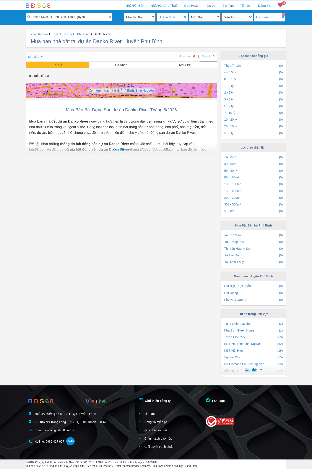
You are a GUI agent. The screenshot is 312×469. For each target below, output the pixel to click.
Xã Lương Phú (253, 242)
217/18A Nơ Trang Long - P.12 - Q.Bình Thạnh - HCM (67, 422)
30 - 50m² (253, 164)
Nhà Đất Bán (134, 17)
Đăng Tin (264, 5)
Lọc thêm (262, 17)
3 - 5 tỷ (253, 99)
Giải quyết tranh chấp (156, 446)
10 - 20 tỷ (253, 119)
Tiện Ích (245, 5)
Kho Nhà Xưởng (253, 299)
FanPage (215, 400)
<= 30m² (253, 157)
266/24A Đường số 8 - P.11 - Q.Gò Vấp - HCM (62, 414)
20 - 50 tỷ (253, 126)
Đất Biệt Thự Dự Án (253, 286)
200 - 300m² (253, 198)
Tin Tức (228, 5)
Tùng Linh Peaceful (253, 324)
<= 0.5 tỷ (253, 72)
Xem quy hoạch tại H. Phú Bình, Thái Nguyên (121, 90)
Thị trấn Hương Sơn (253, 248)
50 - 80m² (253, 170)
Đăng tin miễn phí (153, 422)
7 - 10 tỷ (253, 113)
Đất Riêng (253, 293)
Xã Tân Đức (253, 255)
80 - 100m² (253, 177)
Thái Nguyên (60, 34)
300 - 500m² (253, 204)
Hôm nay (187, 56)
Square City (253, 357)
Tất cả (208, 56)
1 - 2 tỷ (253, 86)
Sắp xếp (33, 56)
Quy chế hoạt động (154, 430)
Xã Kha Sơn (253, 235)
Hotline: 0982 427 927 (46, 441)
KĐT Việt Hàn (253, 350)
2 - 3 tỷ (253, 92)
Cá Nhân (121, 65)
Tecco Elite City (253, 337)
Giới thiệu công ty (155, 400)
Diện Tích (230, 17)
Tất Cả (57, 65)
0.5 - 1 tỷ (253, 79)
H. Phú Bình (167, 17)
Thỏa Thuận (253, 65)
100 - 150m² (253, 184)
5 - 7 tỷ (253, 106)
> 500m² (253, 211)
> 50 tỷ (253, 133)
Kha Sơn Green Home (253, 330)
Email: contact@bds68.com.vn (52, 430)
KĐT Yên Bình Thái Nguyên (253, 344)
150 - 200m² (253, 191)
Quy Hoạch (192, 5)
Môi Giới (185, 65)
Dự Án (211, 5)
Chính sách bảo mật (155, 438)
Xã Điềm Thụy (253, 262)
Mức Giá (197, 17)
